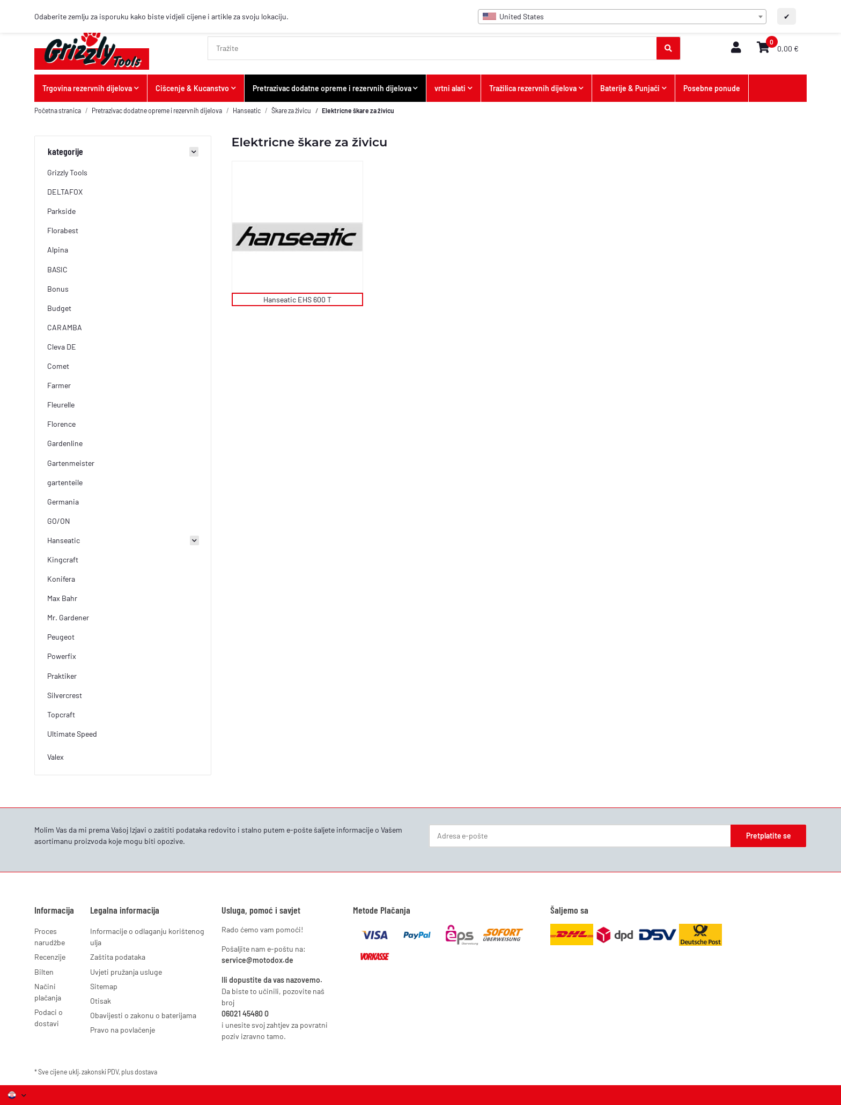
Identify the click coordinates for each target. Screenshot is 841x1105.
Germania (63, 501)
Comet (58, 365)
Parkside (61, 211)
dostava (146, 1072)
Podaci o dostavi (48, 1017)
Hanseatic (63, 540)
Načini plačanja (47, 992)
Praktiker (62, 675)
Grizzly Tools (67, 172)
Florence (61, 423)
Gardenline (65, 443)
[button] (736, 48)
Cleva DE (61, 346)
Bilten (44, 971)
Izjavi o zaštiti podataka (168, 829)
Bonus (58, 288)
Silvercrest (64, 695)
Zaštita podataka (117, 956)
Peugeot (61, 636)
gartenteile (65, 482)
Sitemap (103, 986)
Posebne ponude (711, 88)
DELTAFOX (65, 191)
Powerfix (61, 656)
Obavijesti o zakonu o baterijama (143, 1015)
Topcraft (61, 714)
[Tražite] (432, 48)
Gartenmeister (70, 463)
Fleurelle (61, 404)
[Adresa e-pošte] (580, 836)
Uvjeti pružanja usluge (126, 971)
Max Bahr (62, 598)
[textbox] (622, 17)
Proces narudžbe (49, 936)
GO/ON (58, 520)
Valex (55, 756)
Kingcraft (62, 559)
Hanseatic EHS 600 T (297, 299)
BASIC (57, 269)
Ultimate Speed (72, 733)
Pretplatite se (768, 835)
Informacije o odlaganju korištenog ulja (147, 936)
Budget (59, 308)
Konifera (61, 578)
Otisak (100, 1000)
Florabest (62, 230)
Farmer (59, 385)
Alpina (57, 249)
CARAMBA (64, 327)
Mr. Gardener (68, 617)
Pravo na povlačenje (122, 1029)
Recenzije (49, 956)
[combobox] (622, 16)
